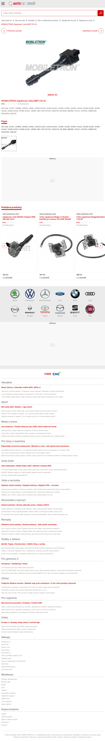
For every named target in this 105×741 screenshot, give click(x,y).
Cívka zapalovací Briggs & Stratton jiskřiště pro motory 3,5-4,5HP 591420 (55, 218)
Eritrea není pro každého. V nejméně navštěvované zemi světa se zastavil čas (27, 553)
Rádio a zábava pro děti (9, 719)
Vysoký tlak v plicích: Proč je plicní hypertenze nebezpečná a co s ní (24, 590)
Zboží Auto (5, 664)
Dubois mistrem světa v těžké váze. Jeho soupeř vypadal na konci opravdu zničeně (29, 411)
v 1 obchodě (7, 277)
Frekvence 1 (5, 722)
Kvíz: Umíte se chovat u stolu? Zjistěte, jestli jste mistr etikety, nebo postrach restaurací (30, 528)
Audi (90, 295)
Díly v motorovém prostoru (48, 20)
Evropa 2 (4, 725)
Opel (15, 310)
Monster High (5, 682)
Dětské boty (5, 698)
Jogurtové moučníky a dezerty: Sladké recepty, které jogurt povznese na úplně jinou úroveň (31, 531)
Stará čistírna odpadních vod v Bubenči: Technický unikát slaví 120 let (24, 612)
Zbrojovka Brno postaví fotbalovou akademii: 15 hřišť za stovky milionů (24, 430)
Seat (75, 310)
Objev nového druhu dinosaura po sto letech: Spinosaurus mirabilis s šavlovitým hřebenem (31, 607)
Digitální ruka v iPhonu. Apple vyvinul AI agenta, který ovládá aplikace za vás (26, 495)
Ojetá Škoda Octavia (8, 667)
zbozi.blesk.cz (6, 653)
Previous (4, 245)
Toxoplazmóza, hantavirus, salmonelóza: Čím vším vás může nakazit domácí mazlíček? (30, 587)
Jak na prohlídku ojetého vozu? (11, 655)
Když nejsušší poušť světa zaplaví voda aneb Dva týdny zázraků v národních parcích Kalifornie (33, 548)
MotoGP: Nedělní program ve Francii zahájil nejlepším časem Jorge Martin (26, 472)
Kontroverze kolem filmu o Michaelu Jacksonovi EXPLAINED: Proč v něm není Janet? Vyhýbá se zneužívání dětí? (39, 573)
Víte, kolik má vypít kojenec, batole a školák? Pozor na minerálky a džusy (25, 453)
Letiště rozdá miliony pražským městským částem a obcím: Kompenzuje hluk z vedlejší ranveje (33, 436)
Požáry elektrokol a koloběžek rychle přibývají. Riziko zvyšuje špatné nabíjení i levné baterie (32, 509)
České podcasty (6, 717)
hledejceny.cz (5, 642)
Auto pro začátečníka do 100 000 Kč (13, 661)
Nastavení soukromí (70, 737)
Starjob (3, 714)
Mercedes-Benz (45, 295)
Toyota (45, 310)
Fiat (90, 310)
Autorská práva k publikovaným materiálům (66, 735)
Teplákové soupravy (8, 696)
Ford (60, 295)
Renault (30, 310)
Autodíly (31, 20)
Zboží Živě (4, 644)
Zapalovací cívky (85, 20)
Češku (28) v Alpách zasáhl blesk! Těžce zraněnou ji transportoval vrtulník (26, 433)
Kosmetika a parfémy (8, 693)
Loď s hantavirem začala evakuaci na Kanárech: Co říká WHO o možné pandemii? (28, 394)
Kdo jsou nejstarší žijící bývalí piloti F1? (14, 475)
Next (100, 246)
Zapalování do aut (69, 20)
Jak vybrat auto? (6, 669)
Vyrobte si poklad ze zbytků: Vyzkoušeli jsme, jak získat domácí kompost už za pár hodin (30, 534)
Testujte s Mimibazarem (9, 679)
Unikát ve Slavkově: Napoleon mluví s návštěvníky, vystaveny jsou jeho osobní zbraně (30, 551)
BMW (75, 295)
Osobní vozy (5, 647)
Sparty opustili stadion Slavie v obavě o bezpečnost (18, 629)
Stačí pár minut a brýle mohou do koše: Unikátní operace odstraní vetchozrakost (28, 593)
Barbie (3, 685)
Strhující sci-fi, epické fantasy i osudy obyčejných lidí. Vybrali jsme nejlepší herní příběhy (30, 492)
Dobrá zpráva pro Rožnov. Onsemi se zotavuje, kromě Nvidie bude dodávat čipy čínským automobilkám (35, 489)
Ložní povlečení (6, 701)
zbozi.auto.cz (6, 20)
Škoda (15, 295)
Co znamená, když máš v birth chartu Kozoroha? (17, 567)
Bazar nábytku (6, 704)
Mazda (60, 310)
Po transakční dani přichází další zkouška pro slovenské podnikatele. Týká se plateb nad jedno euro (34, 514)
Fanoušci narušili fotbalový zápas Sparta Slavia (17, 632)
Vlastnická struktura (85, 737)
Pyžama (4, 690)
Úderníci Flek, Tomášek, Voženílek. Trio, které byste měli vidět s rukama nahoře (27, 413)
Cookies (60, 737)
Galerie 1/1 (52, 95)
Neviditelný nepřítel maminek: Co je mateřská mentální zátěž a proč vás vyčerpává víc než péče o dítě (35, 450)
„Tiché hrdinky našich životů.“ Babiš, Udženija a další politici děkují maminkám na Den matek (32, 397)
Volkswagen (30, 295)
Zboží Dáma (5, 650)
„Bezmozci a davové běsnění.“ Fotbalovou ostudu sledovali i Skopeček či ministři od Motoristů (32, 391)
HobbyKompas (6, 658)
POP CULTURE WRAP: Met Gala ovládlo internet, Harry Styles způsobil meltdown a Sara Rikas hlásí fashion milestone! (41, 570)
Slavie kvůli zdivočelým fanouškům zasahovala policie (19, 626)
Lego (3, 687)
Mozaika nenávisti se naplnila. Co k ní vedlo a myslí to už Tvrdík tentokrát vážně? (28, 416)
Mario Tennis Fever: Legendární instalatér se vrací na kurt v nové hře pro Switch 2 (28, 609)
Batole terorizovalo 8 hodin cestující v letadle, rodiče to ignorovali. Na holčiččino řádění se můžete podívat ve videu (39, 455)
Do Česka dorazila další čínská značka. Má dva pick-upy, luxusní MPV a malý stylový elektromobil (34, 469)
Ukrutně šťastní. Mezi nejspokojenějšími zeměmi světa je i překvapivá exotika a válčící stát (31, 511)
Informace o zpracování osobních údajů (43, 737)
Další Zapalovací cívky (11, 214)
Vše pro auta (20, 20)
